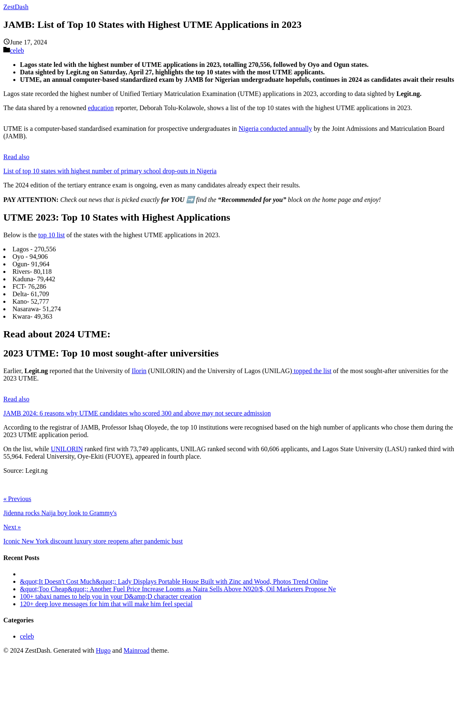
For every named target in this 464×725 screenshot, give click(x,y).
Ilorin (139, 370)
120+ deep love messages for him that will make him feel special (106, 603)
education (100, 107)
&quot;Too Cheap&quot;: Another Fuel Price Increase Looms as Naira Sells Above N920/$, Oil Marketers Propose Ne (178, 588)
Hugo (103, 650)
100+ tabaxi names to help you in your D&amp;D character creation (110, 596)
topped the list (311, 370)
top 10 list (51, 234)
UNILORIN (67, 448)
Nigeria (248, 128)
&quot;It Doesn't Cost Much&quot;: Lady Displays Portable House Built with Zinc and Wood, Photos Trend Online (174, 581)
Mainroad (136, 650)
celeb (17, 50)
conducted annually (285, 128)
